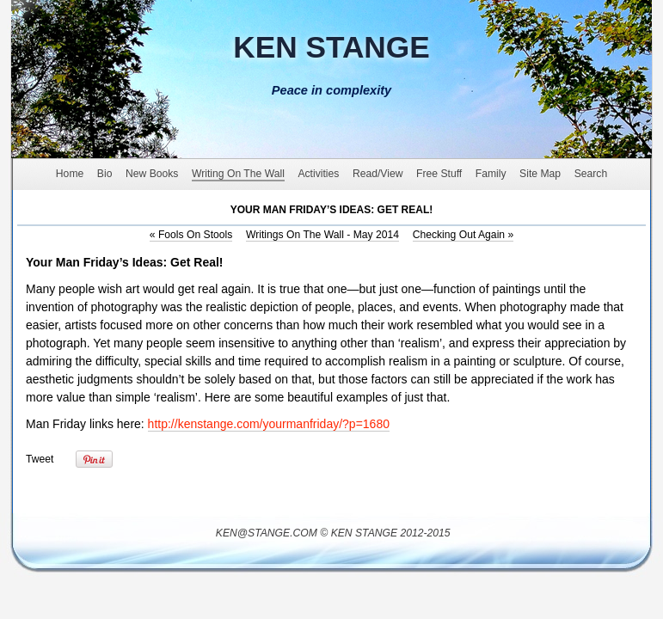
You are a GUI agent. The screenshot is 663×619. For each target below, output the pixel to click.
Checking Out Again (463, 235)
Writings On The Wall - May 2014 (322, 235)
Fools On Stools (191, 235)
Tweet (39, 459)
